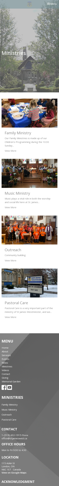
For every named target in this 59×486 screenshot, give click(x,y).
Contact (6, 373)
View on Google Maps (14, 472)
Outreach (7, 414)
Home (5, 347)
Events (5, 358)
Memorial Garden (11, 381)
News (5, 362)
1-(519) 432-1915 (11, 435)
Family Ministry (10, 404)
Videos (5, 370)
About (5, 351)
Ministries (7, 366)
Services (6, 355)
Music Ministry (9, 409)
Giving (5, 377)
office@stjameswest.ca (14, 438)
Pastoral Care (9, 419)
